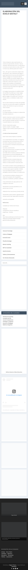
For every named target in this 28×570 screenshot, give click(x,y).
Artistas (3, 552)
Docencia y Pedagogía (8, 323)
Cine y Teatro (9, 552)
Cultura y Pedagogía (7, 234)
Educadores (4, 555)
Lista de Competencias (8, 320)
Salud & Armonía (7, 251)
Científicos (3, 553)
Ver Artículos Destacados (8, 257)
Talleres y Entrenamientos (9, 254)
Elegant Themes (12, 565)
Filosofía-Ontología (7, 241)
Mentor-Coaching (7, 244)
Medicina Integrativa (7, 324)
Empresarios (9, 556)
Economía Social (6, 237)
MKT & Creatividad (7, 247)
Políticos (3, 556)
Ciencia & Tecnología (7, 231)
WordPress (14, 566)
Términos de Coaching (8, 316)
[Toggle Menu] (23, 3)
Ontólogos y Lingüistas (8, 321)
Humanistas (10, 555)
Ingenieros (9, 553)
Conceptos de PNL (7, 318)
